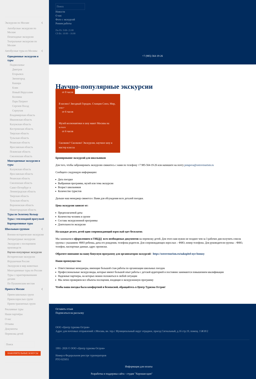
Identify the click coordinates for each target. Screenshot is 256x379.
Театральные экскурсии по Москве (22, 43)
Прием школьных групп (20, 294)
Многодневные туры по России (24, 270)
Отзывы (9, 324)
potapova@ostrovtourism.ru (199, 165)
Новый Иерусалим (22, 92)
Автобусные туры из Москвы (21, 50)
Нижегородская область (23, 209)
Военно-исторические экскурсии (25, 234)
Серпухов (17, 110)
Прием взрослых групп (20, 299)
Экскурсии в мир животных (22, 265)
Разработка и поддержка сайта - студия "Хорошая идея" (121, 373)
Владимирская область (22, 115)
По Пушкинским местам (21, 283)
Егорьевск (18, 74)
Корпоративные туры (20, 223)
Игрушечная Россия (18, 261)
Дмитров (17, 69)
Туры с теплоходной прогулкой (25, 218)
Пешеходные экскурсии (20, 36)
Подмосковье (17, 64)
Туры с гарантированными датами (22, 277)
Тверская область (19, 133)
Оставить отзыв (64, 309)
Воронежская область (22, 205)
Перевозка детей (14, 333)
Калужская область (20, 124)
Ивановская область (21, 119)
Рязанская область (20, 142)
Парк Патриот (20, 101)
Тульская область (19, 138)
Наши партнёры (14, 314)
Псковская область (20, 151)
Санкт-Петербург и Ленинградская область (23, 189)
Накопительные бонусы (23, 353)
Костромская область (21, 128)
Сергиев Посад (20, 106)
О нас (8, 319)
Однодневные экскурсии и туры (22, 58)
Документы (11, 328)
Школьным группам (17, 229)
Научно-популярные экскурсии (24, 252)
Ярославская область (21, 147)
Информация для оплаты (138, 366)
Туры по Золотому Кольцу (22, 214)
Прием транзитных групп (21, 303)
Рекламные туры (14, 309)
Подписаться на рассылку (70, 312)
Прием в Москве (14, 289)
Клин (15, 87)
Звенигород (18, 78)
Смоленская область (21, 156)
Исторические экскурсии (21, 256)
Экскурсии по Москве (17, 22)
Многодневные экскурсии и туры (23, 162)
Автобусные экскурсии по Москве (21, 30)
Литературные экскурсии (21, 239)
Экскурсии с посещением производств (21, 245)
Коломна (17, 96)
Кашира (16, 83)
